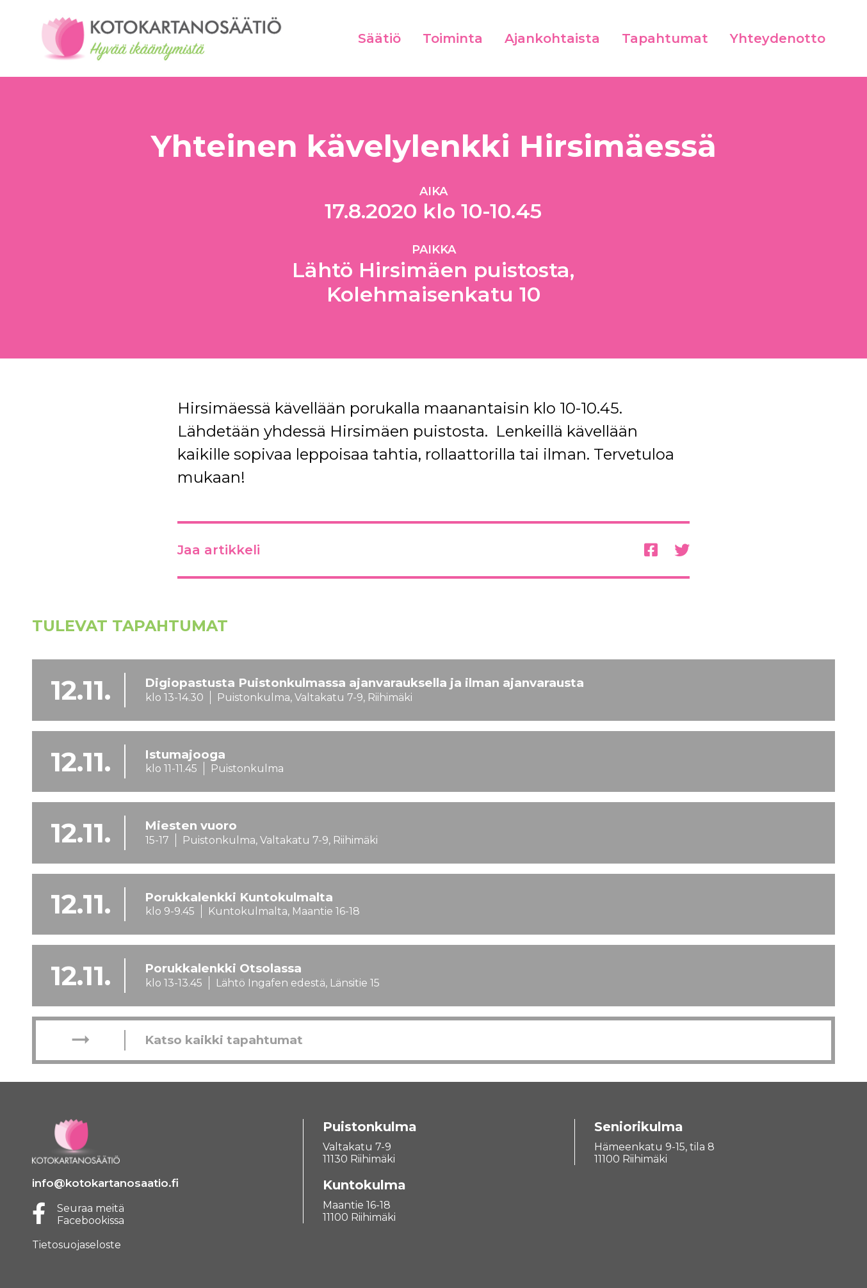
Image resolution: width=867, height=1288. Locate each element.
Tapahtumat (665, 38)
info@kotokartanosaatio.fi (105, 1183)
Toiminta (453, 38)
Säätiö (379, 38)
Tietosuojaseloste (76, 1245)
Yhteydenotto (777, 38)
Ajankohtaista (552, 38)
